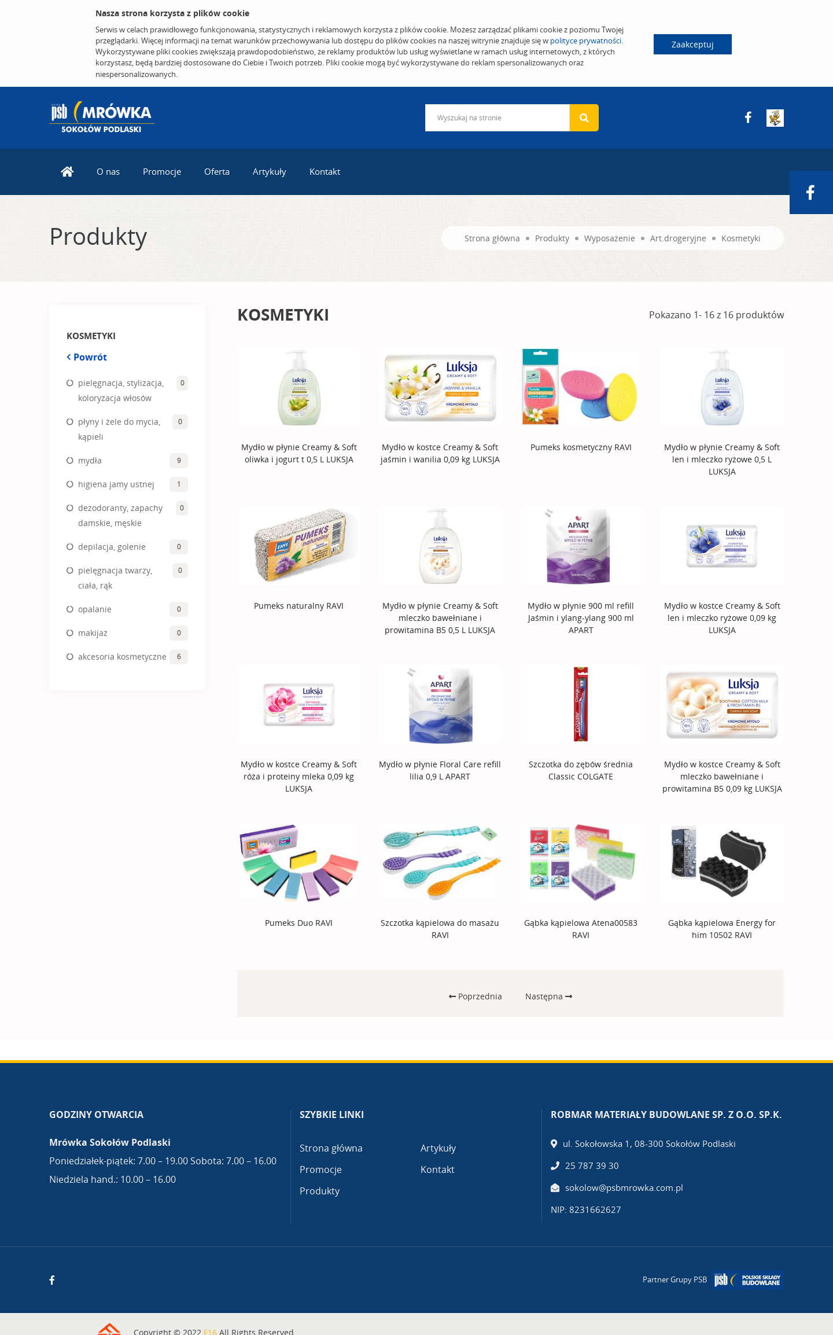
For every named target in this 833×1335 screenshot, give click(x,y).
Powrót (87, 357)
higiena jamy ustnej (116, 484)
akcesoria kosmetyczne (122, 656)
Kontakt (324, 171)
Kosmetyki (741, 238)
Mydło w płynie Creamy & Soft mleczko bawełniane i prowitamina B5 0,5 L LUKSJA (440, 617)
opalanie (95, 609)
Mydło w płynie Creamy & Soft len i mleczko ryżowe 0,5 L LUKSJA (722, 459)
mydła (90, 460)
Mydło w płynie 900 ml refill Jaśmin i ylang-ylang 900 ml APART (581, 617)
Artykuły (269, 171)
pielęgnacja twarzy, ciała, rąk (115, 578)
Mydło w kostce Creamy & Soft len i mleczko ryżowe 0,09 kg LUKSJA (722, 617)
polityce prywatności (585, 40)
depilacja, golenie (112, 546)
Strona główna (492, 238)
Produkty (552, 238)
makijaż (93, 632)
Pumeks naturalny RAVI (299, 605)
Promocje (162, 171)
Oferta (217, 171)
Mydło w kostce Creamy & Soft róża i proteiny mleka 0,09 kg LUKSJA (299, 776)
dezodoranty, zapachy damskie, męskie (120, 515)
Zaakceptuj (693, 44)
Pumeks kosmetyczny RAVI (581, 447)
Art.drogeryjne (678, 238)
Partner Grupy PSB (675, 1279)
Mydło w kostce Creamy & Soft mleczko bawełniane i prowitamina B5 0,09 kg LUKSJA (722, 776)
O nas (108, 171)
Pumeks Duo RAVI (299, 922)
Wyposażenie (609, 238)
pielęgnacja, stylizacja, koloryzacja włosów (121, 390)
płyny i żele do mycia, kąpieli (119, 429)
